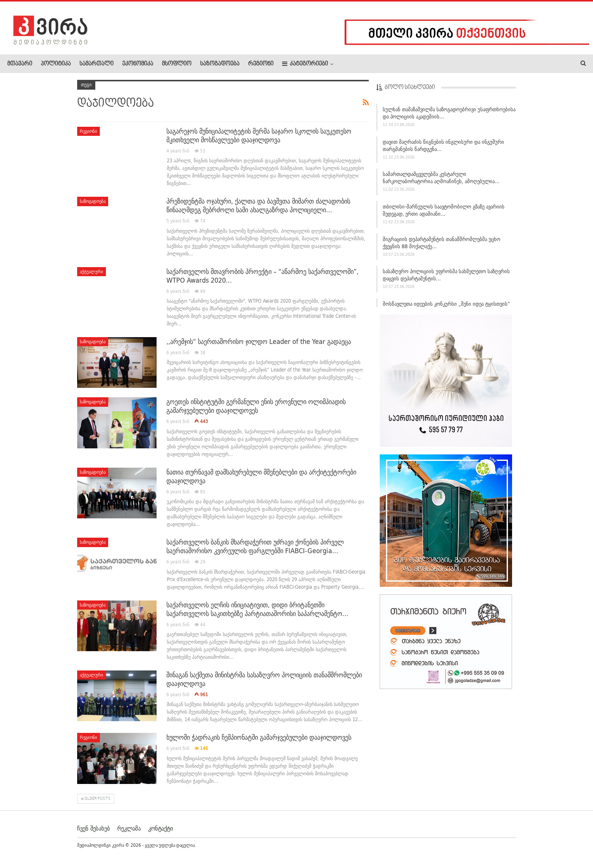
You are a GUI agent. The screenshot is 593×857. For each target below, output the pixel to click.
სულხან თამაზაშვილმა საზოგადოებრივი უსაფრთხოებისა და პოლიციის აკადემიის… (449, 113)
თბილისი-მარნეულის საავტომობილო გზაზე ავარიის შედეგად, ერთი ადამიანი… (444, 210)
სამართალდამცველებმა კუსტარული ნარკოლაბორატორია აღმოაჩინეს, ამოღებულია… (441, 177)
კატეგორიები (305, 64)
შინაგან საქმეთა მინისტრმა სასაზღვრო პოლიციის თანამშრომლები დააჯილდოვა (264, 679)
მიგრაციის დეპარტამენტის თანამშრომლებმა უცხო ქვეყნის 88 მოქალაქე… (441, 242)
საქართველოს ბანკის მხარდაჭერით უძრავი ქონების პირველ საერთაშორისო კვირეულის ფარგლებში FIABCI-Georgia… (255, 546)
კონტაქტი (160, 828)
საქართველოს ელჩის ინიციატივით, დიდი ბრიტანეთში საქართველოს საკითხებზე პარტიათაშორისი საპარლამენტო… (257, 609)
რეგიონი (260, 64)
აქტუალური (91, 271)
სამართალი (96, 64)
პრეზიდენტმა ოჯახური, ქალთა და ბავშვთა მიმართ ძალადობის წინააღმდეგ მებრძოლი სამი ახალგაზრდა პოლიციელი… (258, 205)
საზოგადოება (219, 64)
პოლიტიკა (56, 64)
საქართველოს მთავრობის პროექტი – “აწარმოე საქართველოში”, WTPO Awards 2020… (262, 276)
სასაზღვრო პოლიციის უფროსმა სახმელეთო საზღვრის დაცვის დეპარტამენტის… (446, 275)
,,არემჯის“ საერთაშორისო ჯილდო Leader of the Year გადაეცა (258, 341)
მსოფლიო (176, 64)
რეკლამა (129, 828)
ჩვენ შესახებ (93, 828)
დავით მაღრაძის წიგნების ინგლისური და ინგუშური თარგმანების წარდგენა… (443, 145)
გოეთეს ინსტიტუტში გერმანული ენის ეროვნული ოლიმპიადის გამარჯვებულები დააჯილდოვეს (256, 406)
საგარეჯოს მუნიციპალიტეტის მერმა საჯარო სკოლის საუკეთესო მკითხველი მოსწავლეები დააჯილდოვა (258, 135)
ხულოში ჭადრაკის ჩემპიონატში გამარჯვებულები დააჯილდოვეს (258, 737)
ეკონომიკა (137, 64)
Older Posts (95, 798)
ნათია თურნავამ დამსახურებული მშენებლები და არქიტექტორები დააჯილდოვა (261, 476)
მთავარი (19, 64)
